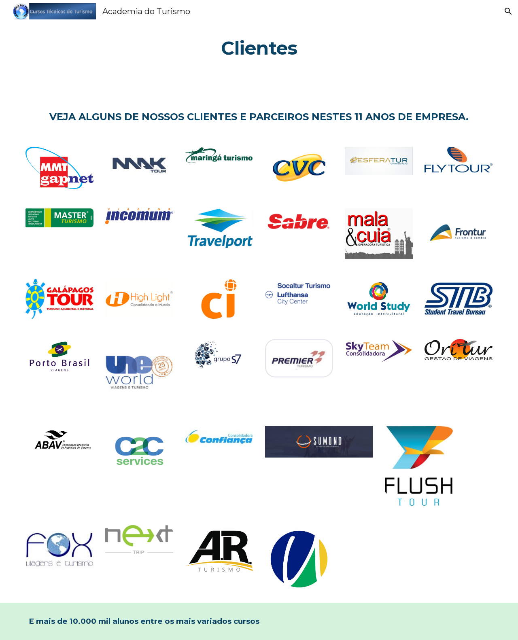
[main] (259, 48)
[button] (508, 11)
